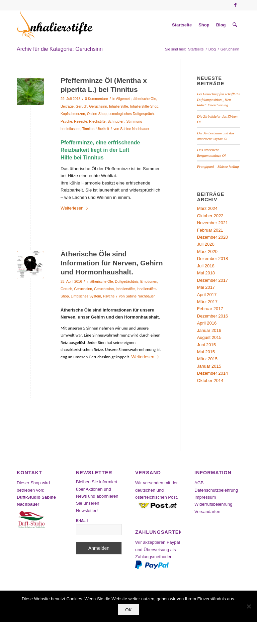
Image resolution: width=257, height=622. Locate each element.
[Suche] (234, 25)
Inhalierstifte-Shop (144, 106)
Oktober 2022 (210, 215)
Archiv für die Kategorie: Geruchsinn (60, 49)
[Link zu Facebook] (235, 5)
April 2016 (207, 323)
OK (128, 609)
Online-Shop (96, 114)
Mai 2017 (206, 287)
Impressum (205, 497)
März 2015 (207, 358)
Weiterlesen (75, 208)
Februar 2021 (210, 230)
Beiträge (67, 106)
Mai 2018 (206, 272)
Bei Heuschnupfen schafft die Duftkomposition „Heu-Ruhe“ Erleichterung (218, 99)
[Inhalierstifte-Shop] (55, 25)
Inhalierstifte (118, 106)
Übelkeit (102, 129)
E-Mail (82, 520)
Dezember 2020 (212, 237)
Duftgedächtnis (126, 281)
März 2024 (207, 208)
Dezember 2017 (212, 280)
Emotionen (148, 281)
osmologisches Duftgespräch (131, 114)
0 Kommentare (96, 99)
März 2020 (207, 251)
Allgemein (124, 99)
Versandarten (207, 511)
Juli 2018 (206, 265)
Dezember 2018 (212, 258)
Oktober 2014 (210, 380)
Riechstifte (97, 121)
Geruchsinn (98, 106)
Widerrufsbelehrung (213, 504)
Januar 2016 (209, 330)
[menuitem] (182, 25)
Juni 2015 (206, 344)
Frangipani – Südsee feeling (218, 166)
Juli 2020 (206, 244)
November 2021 (212, 222)
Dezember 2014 (212, 373)
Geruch (81, 106)
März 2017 (207, 301)
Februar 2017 (210, 308)
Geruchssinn (104, 289)
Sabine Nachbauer (134, 129)
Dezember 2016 (212, 316)
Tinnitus (88, 129)
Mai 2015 (206, 351)
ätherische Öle (145, 99)
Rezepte (80, 121)
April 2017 (207, 294)
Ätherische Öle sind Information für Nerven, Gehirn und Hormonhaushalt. (112, 263)
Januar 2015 (209, 366)
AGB (198, 482)
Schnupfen (115, 121)
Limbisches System (86, 296)
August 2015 (209, 337)
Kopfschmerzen (73, 114)
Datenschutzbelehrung (216, 490)
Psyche (66, 121)
